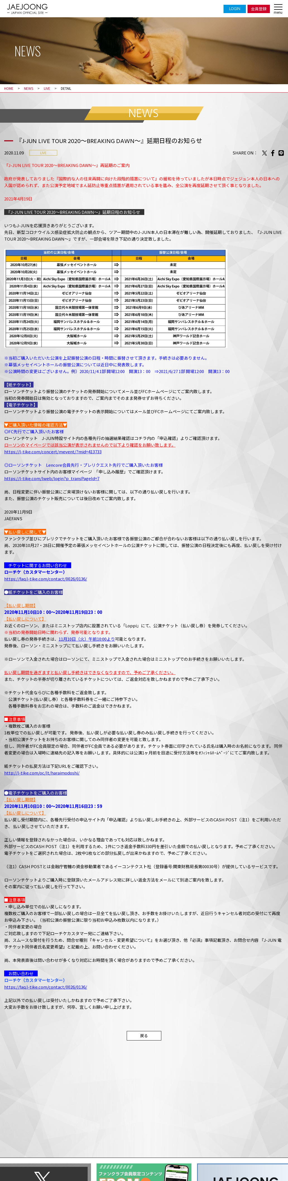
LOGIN (234, 8)
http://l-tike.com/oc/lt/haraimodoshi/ (42, 773)
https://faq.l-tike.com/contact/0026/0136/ (45, 579)
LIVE (47, 88)
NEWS (28, 88)
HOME (8, 88)
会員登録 (259, 8)
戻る (144, 1035)
